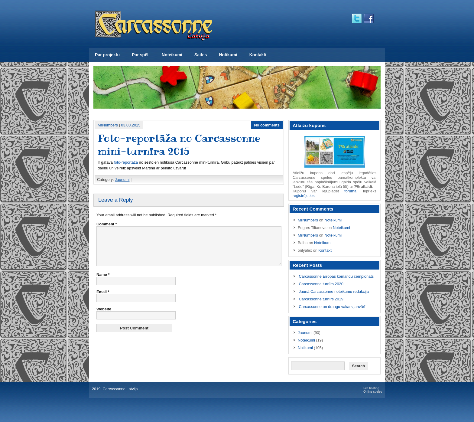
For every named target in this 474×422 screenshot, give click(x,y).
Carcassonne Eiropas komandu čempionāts (336, 276)
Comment (106, 224)
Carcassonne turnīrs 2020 (321, 284)
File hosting (371, 388)
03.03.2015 (130, 125)
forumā (350, 191)
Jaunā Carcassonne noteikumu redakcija (334, 291)
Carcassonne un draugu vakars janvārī (332, 306)
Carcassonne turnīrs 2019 (321, 299)
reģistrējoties (304, 195)
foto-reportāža (126, 162)
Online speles (372, 391)
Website (103, 316)
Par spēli (141, 54)
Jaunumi (122, 179)
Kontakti (257, 54)
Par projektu (107, 54)
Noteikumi (172, 54)
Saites (200, 54)
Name (102, 282)
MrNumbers (108, 125)
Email (102, 299)
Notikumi (228, 54)
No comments (267, 125)
